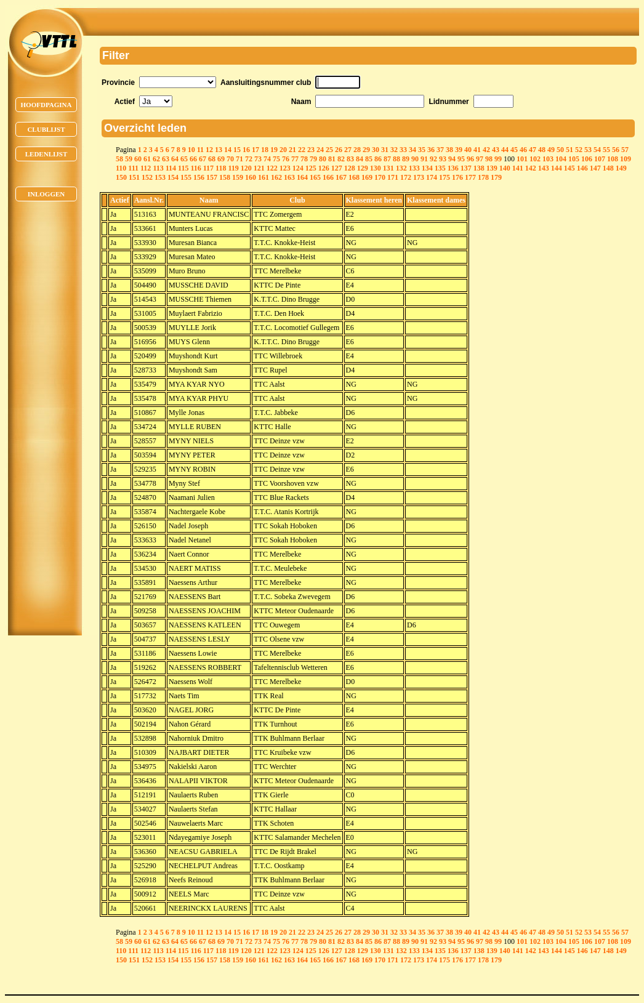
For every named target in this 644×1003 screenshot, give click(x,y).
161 (263, 177)
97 (479, 159)
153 (160, 177)
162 (276, 177)
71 (239, 159)
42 (486, 149)
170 (379, 177)
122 (272, 168)
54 (597, 149)
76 (285, 159)
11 (200, 149)
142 (530, 168)
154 (173, 177)
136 (453, 168)
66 (193, 159)
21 (292, 149)
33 (403, 149)
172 (405, 177)
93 (442, 159)
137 (466, 168)
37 (440, 149)
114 (171, 168)
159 (237, 177)
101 (522, 159)
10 (191, 149)
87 (387, 159)
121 (259, 168)
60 (138, 159)
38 (449, 149)
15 (237, 149)
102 (535, 159)
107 (599, 159)
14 (227, 149)
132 (401, 168)
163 (289, 177)
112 (145, 168)
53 (588, 149)
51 (569, 149)
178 (483, 177)
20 (283, 149)
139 (491, 168)
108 (612, 159)
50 (560, 149)
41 (477, 149)
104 (560, 159)
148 (608, 168)
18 (264, 149)
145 (569, 168)
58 (119, 159)
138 (479, 168)
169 (366, 177)
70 (230, 159)
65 (184, 159)
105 (573, 159)
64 (175, 159)
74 (267, 159)
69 (221, 159)
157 (211, 177)
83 (350, 159)
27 (348, 149)
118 (220, 168)
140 (504, 168)
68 (211, 159)
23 (311, 149)
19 (274, 149)
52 (578, 149)
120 (246, 168)
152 (147, 177)
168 (354, 177)
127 (336, 168)
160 (250, 177)
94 (452, 159)
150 (121, 177)
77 (295, 159)
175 (444, 177)
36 (431, 149)
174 (431, 177)
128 (349, 168)
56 (615, 149)
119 (233, 168)
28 (357, 149)
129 (362, 168)
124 (298, 168)
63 (165, 159)
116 (195, 168)
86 (378, 159)
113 (158, 168)
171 (392, 177)
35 (421, 149)
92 (433, 159)
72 (248, 159)
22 (301, 149)
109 (625, 159)
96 (470, 159)
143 (543, 168)
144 (556, 168)
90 (415, 159)
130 (375, 168)
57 (625, 149)
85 (368, 159)
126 (323, 168)
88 (396, 159)
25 (329, 149)
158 (224, 177)
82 (341, 159)
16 (246, 149)
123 (285, 168)
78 (304, 159)
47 (532, 149)
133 (414, 168)
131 (388, 168)
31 (384, 149)
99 (498, 159)
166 (328, 177)
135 (440, 168)
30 (375, 149)
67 (202, 159)
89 (405, 159)
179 (496, 177)
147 (595, 168)
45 (514, 149)
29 (366, 149)
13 (218, 149)
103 (547, 159)
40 (468, 149)
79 (313, 159)
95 (461, 159)
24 (320, 149)
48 (541, 149)
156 (198, 177)
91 (424, 159)
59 (128, 159)
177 (470, 177)
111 (133, 168)
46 (523, 149)
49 (551, 149)
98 (489, 159)
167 (341, 177)
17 (255, 149)
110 (121, 168)
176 (457, 177)
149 (621, 168)
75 (276, 159)
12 (209, 149)
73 (258, 159)
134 (427, 168)
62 (156, 159)
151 (134, 177)
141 (517, 168)
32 (394, 149)
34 (412, 149)
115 (183, 168)
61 (147, 159)
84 (359, 159)
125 (310, 168)
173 (418, 177)
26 (338, 149)
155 (185, 177)
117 (208, 168)
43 (495, 149)
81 (332, 159)
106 (586, 159)
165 (315, 177)
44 (505, 149)
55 (606, 149)
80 (322, 159)
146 (582, 168)
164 (302, 177)
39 (458, 149)
